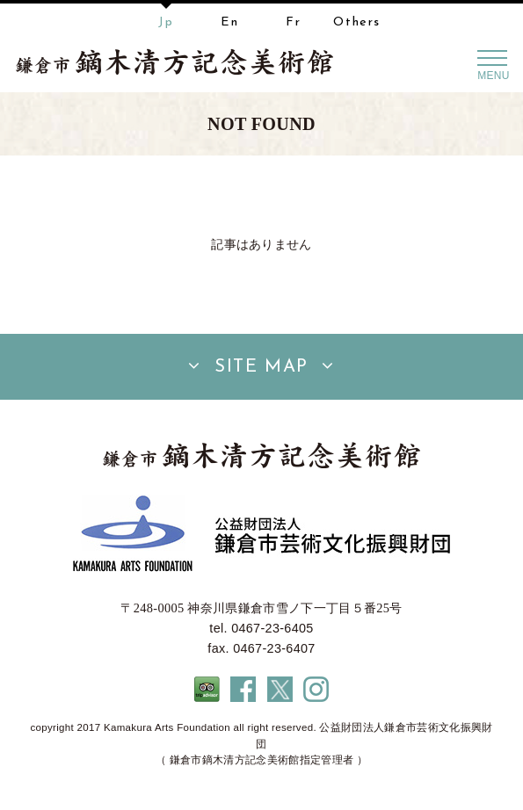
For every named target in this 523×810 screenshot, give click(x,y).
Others (357, 22)
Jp (165, 22)
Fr (293, 22)
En (229, 22)
